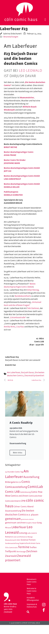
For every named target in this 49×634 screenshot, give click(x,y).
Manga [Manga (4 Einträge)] (30, 537)
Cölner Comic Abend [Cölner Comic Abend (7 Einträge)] (24, 506)
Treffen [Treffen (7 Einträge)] (33, 547)
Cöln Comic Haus (20, 19)
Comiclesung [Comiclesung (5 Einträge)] (25, 492)
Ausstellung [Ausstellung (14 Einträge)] (31, 477)
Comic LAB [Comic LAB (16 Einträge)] (12, 491)
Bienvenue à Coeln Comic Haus (32, 581)
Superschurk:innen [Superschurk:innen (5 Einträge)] (27, 543)
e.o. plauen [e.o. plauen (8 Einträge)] (32, 514)
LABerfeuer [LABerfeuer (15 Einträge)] (19, 527)
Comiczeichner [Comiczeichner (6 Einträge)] (35, 496)
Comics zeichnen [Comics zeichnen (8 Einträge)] (19, 495)
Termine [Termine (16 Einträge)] (23, 547)
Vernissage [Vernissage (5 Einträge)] (21, 552)
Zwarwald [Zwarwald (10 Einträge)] (11, 555)
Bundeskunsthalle (23, 296)
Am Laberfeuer (13, 372)
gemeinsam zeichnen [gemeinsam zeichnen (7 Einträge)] (15, 522)
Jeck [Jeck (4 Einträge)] (9, 528)
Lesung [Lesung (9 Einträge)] (23, 532)
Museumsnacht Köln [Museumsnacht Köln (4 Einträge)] (12, 540)
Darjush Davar (27, 372)
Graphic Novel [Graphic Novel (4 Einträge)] (31, 523)
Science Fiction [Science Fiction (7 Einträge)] (28, 540)
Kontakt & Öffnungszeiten (33, 599)
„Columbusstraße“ (17, 317)
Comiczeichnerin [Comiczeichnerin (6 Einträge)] (12, 501)
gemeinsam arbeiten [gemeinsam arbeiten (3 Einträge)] (27, 519)
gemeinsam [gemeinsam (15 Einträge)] (13, 518)
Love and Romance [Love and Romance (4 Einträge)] (20, 537)
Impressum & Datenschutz (32, 605)
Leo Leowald (30, 70)
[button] (45, 19)
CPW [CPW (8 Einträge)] (23, 500)
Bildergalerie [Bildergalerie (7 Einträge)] (11, 482)
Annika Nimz (9, 326)
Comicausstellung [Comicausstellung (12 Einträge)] (16, 487)
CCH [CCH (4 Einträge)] (19, 482)
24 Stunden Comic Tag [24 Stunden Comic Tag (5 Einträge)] (14, 472)
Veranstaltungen (10, 36)
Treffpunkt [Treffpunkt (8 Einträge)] (10, 551)
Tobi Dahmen (33, 308)
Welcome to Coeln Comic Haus (32, 591)
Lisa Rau (20, 326)
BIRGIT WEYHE (10, 147)
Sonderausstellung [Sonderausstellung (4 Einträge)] (12, 543)
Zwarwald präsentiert (34, 375)
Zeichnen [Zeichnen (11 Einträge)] (31, 551)
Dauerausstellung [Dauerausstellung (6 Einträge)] (13, 511)
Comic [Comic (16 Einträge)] (25, 481)
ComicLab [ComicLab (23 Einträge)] (35, 487)
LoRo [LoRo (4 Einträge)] (29, 533)
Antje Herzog (33, 290)
